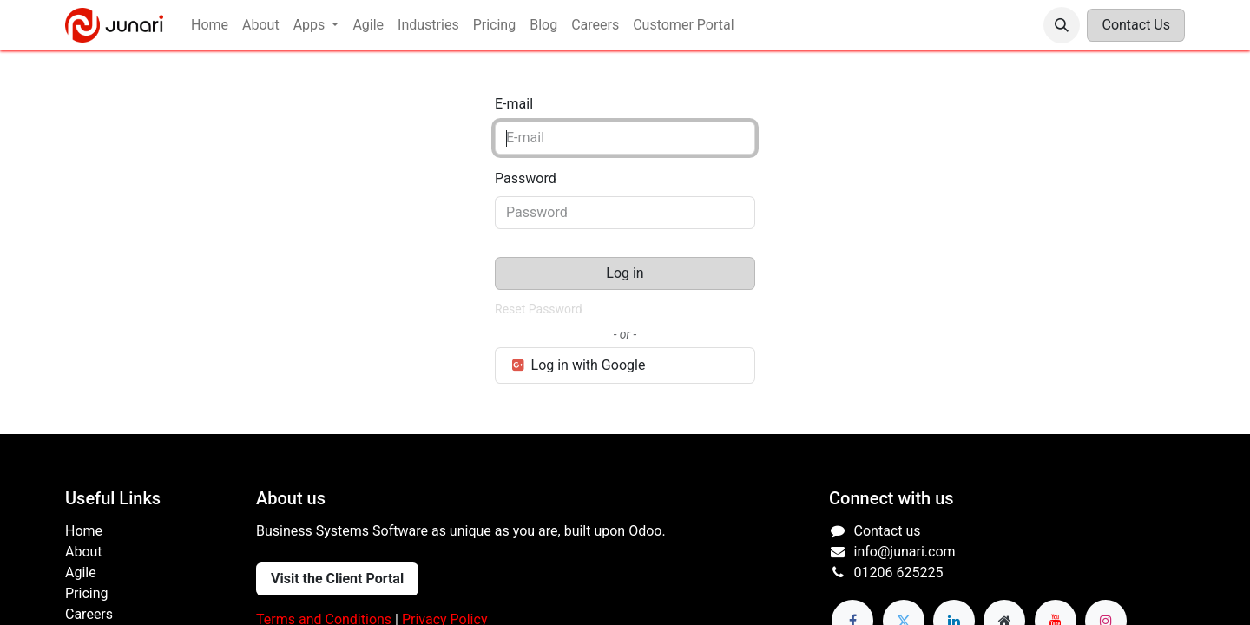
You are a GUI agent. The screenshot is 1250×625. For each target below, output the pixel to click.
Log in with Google (577, 365)
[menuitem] (209, 25)
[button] (1061, 25)
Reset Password (538, 309)
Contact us (887, 531)
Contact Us (1136, 24)
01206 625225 (899, 572)
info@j (874, 551)
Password (525, 178)
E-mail (514, 103)
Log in (624, 273)
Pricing (87, 593)
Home (83, 531)
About (85, 551)
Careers (89, 614)
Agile (80, 572)
